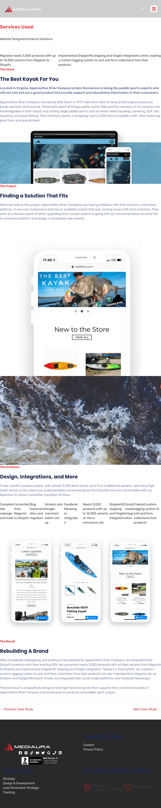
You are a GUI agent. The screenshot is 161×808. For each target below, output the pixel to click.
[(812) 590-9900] (138, 787)
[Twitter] (43, 753)
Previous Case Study (16, 709)
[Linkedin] (60, 753)
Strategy (9, 778)
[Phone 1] (54, 753)
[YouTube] (37, 753)
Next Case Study (147, 709)
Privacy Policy (93, 749)
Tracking (9, 792)
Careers (88, 745)
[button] (142, 8)
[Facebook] (20, 753)
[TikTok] (31, 753)
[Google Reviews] (49, 753)
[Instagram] (26, 753)
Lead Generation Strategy (21, 788)
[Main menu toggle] (154, 9)
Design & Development (19, 783)
